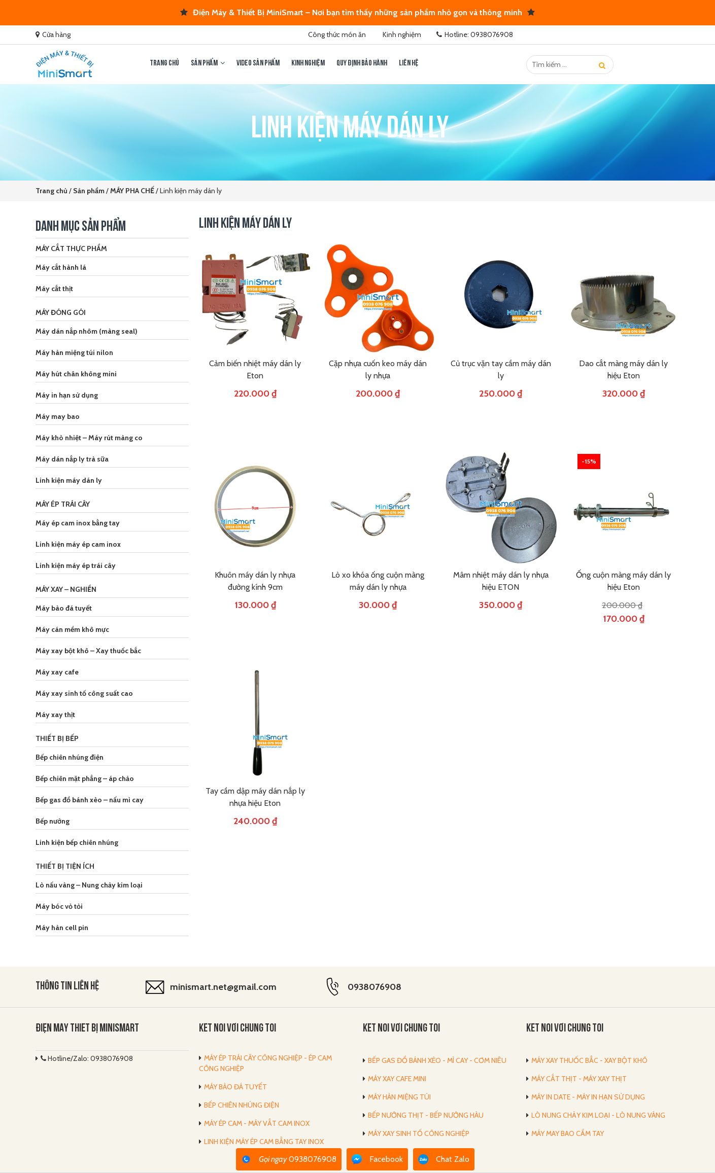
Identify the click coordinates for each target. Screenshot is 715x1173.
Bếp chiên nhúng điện (70, 757)
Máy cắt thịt (54, 288)
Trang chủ (164, 63)
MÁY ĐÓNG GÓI (61, 312)
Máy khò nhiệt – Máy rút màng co (89, 437)
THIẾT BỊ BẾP (57, 738)
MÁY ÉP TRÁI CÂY (63, 504)
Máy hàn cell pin (62, 927)
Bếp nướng (53, 821)
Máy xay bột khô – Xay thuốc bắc (88, 650)
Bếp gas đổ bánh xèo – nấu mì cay (90, 799)
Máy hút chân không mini (76, 373)
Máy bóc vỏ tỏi (59, 906)
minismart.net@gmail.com (223, 986)
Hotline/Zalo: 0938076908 (87, 1058)
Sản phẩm (204, 63)
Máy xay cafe (57, 672)
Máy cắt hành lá (61, 267)
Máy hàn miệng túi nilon (74, 352)
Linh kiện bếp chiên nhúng (77, 842)
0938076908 (374, 986)
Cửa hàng (56, 34)
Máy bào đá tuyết (64, 608)
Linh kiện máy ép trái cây (76, 565)
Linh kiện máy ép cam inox (78, 544)
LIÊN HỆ (409, 63)
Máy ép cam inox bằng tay (78, 522)
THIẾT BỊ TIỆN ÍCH (65, 866)
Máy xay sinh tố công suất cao (84, 693)
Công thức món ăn (337, 34)
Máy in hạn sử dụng (67, 395)
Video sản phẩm (258, 63)
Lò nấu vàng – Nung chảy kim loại (89, 885)
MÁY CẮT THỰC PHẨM (71, 248)
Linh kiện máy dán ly (69, 480)
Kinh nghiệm (402, 34)
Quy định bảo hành (361, 63)
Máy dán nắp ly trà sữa (72, 459)
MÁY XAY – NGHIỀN (66, 589)
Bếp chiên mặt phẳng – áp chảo (85, 778)
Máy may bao (58, 416)
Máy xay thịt (55, 714)
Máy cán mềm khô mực (72, 629)
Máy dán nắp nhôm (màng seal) (87, 331)
